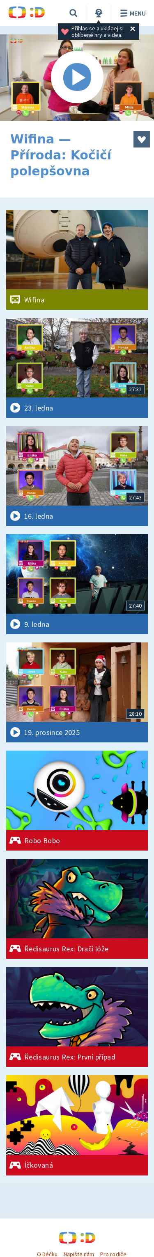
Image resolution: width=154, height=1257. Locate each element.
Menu (131, 13)
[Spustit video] (77, 77)
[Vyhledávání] (73, 13)
